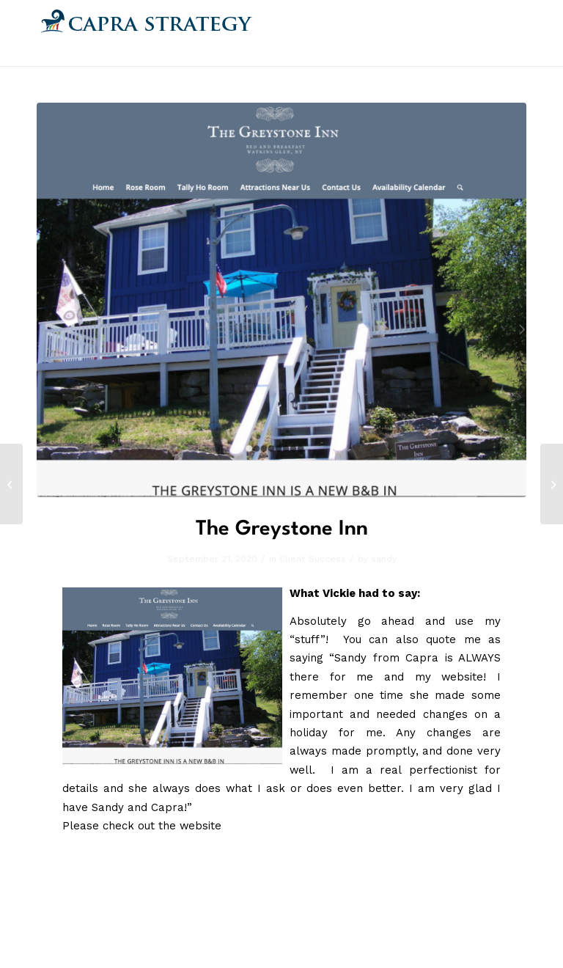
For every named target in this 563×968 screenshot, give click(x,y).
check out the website (162, 825)
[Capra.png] (147, 33)
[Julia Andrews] (11, 484)
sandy (384, 559)
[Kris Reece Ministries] (551, 484)
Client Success (312, 559)
